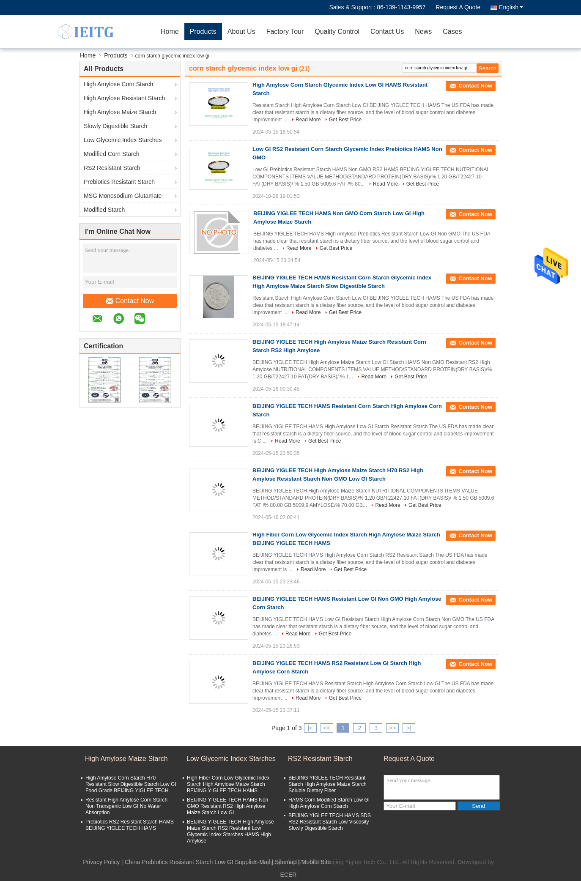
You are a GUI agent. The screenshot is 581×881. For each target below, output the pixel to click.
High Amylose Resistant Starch (124, 98)
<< (326, 728)
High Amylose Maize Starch (120, 112)
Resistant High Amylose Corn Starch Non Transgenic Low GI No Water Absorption (126, 806)
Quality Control (337, 31)
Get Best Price (345, 120)
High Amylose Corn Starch (118, 84)
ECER (288, 874)
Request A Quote (458, 7)
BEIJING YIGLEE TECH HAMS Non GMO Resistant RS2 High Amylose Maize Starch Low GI (227, 806)
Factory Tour (285, 31)
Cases (452, 31)
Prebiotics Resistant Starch (119, 181)
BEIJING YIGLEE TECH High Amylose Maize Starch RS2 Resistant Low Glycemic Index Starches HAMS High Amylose (230, 831)
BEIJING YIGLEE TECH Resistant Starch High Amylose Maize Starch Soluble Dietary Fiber (327, 784)
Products (203, 31)
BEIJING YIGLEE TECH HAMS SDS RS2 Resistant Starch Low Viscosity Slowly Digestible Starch (329, 822)
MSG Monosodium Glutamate (123, 195)
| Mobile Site (314, 862)
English (511, 7)
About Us (241, 31)
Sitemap (285, 862)
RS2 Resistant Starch (112, 167)
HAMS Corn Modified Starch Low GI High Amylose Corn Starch (329, 803)
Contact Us (387, 31)
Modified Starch (104, 209)
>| (408, 728)
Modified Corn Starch (112, 153)
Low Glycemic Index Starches (123, 140)
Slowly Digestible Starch (115, 126)
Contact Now (130, 301)
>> (392, 728)
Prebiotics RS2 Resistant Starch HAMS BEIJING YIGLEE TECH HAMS (129, 825)
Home (170, 31)
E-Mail (261, 862)
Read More (308, 120)
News (423, 31)
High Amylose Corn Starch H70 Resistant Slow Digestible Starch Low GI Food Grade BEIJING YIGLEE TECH (130, 784)
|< (310, 728)
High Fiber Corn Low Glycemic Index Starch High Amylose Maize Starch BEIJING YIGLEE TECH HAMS (228, 784)
